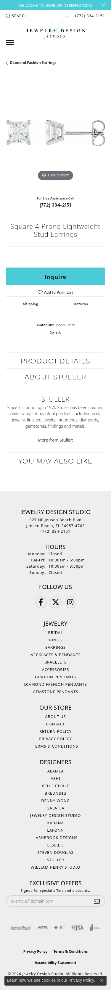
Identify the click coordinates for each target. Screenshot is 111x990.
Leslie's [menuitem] (55, 845)
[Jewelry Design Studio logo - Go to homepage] (56, 28)
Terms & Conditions (55, 746)
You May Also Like (55, 460)
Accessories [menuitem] (55, 669)
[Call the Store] (55, 531)
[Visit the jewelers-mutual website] (21, 927)
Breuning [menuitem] (55, 793)
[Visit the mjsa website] (77, 927)
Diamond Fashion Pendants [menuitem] (55, 684)
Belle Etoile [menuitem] (55, 785)
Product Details (56, 360)
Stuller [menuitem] (55, 859)
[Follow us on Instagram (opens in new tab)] (70, 602)
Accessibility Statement (55, 962)
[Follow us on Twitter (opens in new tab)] (56, 602)
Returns (81, 303)
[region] (55, 132)
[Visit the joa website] (95, 927)
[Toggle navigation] (10, 42)
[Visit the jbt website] (59, 927)
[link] (89, 16)
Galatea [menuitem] (55, 808)
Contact (55, 724)
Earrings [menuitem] (55, 647)
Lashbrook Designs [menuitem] (55, 837)
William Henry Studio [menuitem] (56, 867)
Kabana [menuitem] (55, 822)
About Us (55, 716)
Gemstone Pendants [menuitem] (55, 691)
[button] (17, 16)
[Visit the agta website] (42, 927)
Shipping (30, 303)
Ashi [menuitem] (55, 778)
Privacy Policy (55, 738)
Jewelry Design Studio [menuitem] (55, 815)
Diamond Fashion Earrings (33, 62)
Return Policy (55, 731)
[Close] (103, 5)
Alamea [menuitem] (55, 771)
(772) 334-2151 (56, 204)
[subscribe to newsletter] (96, 901)
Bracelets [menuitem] (55, 662)
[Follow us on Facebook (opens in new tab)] (41, 602)
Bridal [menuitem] (55, 632)
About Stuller (55, 376)
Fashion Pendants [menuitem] (55, 677)
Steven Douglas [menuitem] (56, 852)
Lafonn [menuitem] (55, 830)
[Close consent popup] (102, 980)
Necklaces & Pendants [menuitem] (55, 654)
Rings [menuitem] (55, 640)
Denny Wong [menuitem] (55, 800)
